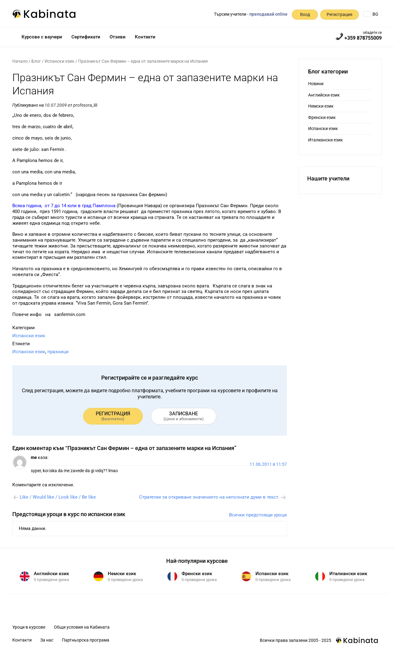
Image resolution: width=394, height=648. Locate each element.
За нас (46, 640)
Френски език (322, 117)
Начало (20, 61)
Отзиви (118, 37)
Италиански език (325, 139)
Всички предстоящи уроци (258, 515)
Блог (36, 61)
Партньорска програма (85, 640)
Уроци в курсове (28, 627)
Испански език (59, 61)
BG (370, 14)
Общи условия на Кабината (82, 627)
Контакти (145, 37)
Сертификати (85, 37)
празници (58, 351)
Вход (305, 14)
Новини (316, 83)
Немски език (321, 106)
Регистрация (339, 14)
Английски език (324, 95)
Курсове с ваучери (42, 37)
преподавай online (268, 14)
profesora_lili (85, 105)
